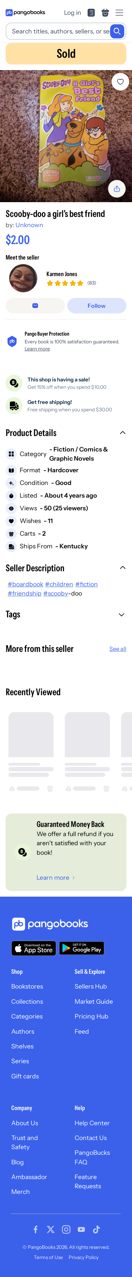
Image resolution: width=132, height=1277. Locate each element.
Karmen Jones (61, 274)
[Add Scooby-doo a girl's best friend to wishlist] (120, 82)
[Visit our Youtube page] (81, 1229)
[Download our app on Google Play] (81, 948)
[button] (66, 433)
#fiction (86, 584)
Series (20, 1061)
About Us (24, 1123)
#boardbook (25, 584)
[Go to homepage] (25, 12)
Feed (82, 1031)
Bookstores (27, 986)
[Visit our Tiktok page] (96, 1229)
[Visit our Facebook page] (35, 1229)
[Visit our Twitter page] (50, 1229)
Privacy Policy (84, 1257)
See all (117, 649)
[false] (35, 305)
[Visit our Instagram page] (66, 1229)
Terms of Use (48, 1257)
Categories (27, 1016)
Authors (22, 1031)
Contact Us (91, 1137)
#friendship (25, 593)
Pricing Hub (91, 1016)
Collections (27, 1001)
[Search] (117, 31)
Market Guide (94, 1001)
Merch (20, 1191)
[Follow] (97, 305)
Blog (17, 1162)
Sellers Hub (91, 986)
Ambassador (29, 1177)
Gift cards (25, 1076)
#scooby (55, 593)
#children (59, 584)
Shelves (22, 1046)
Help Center (92, 1123)
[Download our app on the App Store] (33, 948)
